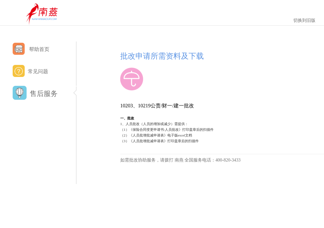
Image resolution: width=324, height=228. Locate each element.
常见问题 (30, 71)
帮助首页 (31, 49)
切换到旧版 (304, 20)
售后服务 (44, 94)
